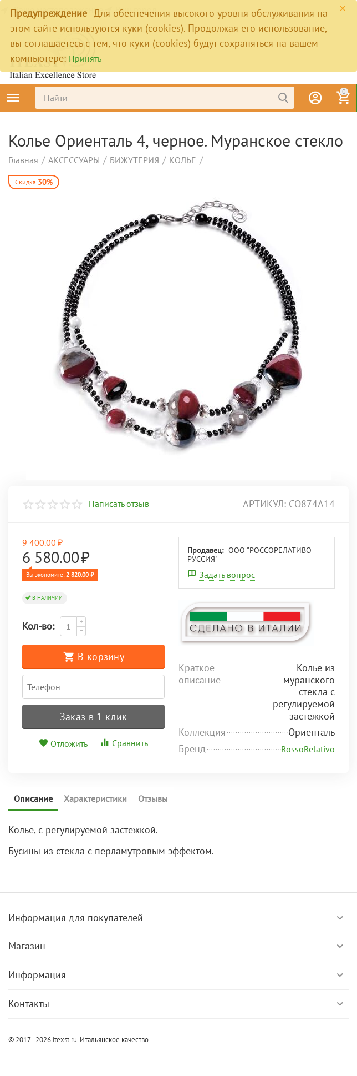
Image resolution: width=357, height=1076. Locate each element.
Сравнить (123, 742)
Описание (33, 798)
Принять (85, 58)
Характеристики (95, 798)
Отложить (63, 743)
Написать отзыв (119, 504)
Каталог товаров (13, 97)
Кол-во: (38, 626)
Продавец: (205, 550)
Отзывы (153, 798)
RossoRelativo (308, 749)
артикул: (264, 503)
